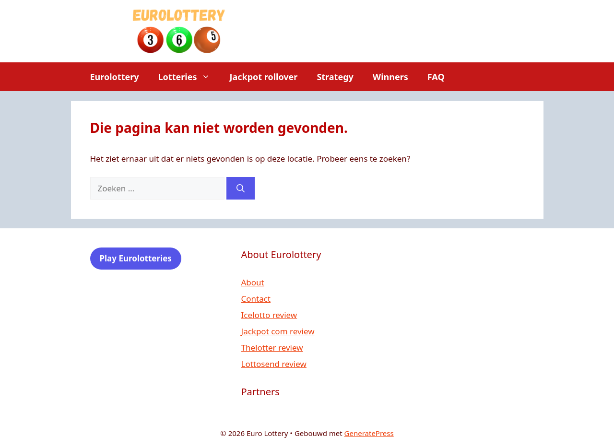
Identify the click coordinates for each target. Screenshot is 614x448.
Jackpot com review (278, 331)
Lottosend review (274, 363)
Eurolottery (114, 77)
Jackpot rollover (263, 77)
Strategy (335, 77)
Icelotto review (269, 314)
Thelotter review (272, 347)
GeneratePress (369, 433)
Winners (390, 77)
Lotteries (189, 76)
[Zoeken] (240, 188)
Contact (256, 298)
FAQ (436, 77)
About (252, 282)
